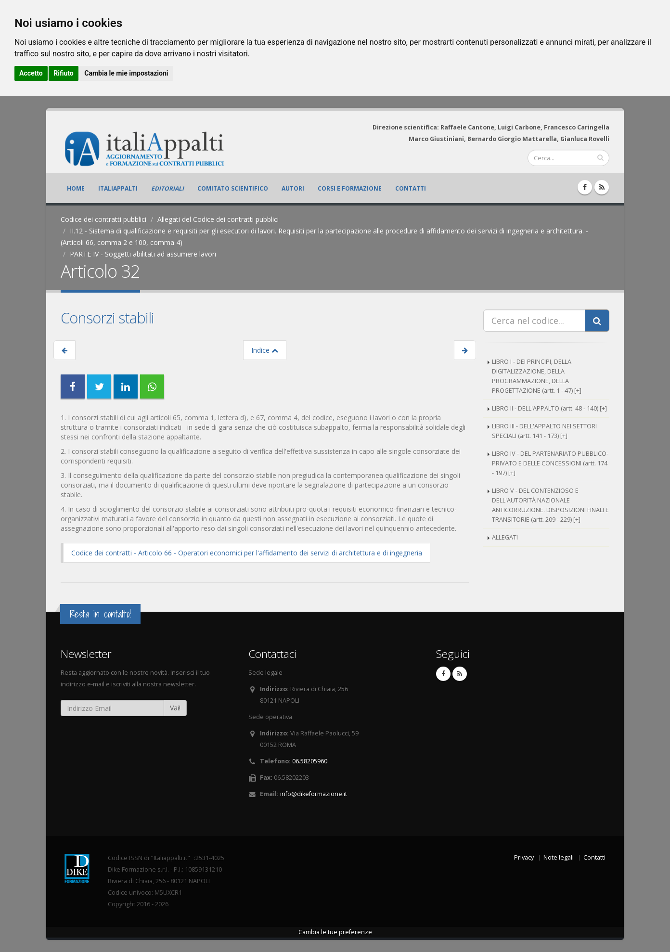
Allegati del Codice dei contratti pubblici (218, 219)
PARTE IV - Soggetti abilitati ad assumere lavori (143, 253)
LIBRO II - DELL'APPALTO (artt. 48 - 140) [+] (549, 408)
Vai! (175, 707)
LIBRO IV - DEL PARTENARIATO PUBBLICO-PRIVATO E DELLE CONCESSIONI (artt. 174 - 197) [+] (550, 463)
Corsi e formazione (350, 188)
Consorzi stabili (107, 318)
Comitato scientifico (232, 188)
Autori (293, 188)
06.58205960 (309, 761)
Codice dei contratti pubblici (103, 219)
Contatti (410, 188)
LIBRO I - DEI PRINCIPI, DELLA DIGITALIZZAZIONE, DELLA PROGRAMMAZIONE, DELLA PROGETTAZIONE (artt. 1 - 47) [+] (536, 376)
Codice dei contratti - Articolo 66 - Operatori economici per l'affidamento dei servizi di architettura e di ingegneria (246, 552)
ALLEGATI (505, 537)
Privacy (524, 857)
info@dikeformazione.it (313, 794)
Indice (264, 350)
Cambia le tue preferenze (335, 932)
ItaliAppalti (118, 188)
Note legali (558, 857)
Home (76, 188)
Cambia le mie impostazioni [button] (126, 73)
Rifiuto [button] (63, 73)
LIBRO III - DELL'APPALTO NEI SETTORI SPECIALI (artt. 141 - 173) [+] (544, 431)
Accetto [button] (31, 73)
